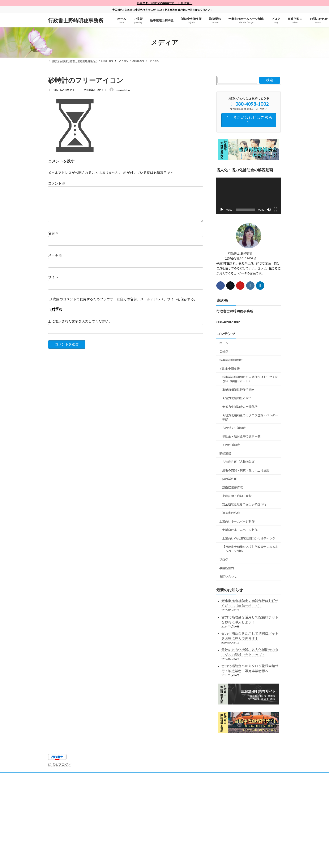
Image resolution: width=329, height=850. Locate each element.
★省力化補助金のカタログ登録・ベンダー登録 (250, 417)
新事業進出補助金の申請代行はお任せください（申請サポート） (250, 379)
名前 (53, 233)
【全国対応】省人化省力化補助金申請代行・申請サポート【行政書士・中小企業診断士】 (102, 778)
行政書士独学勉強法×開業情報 (153, 776)
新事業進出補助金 (231, 360)
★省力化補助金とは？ (237, 398)
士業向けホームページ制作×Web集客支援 (202, 776)
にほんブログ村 (60, 764)
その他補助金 (231, 445)
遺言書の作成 (231, 513)
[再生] (222, 209)
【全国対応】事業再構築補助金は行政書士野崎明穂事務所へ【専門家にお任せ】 (206, 778)
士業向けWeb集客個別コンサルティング (248, 538)
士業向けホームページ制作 (237, 521)
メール (55, 255)
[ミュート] (269, 209)
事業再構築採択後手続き (238, 390)
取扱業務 (225, 453)
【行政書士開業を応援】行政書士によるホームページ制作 (250, 549)
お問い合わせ (228, 576)
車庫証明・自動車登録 (237, 496)
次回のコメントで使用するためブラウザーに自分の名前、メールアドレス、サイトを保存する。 (125, 299)
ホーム (223, 343)
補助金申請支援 (229, 368)
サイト (53, 277)
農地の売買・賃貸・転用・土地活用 (245, 470)
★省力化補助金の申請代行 (239, 406)
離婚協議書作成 (232, 487)
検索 (269, 80)
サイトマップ (59, 776)
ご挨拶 (223, 351)
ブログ (223, 559)
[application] (248, 196)
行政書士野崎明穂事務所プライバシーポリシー (101, 776)
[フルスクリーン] (275, 209)
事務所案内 (226, 568)
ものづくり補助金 (234, 428)
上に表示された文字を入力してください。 (80, 321)
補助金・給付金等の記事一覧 (241, 436)
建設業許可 (229, 479)
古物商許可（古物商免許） (239, 462)
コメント (56, 183)
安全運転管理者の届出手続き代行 (244, 504)
